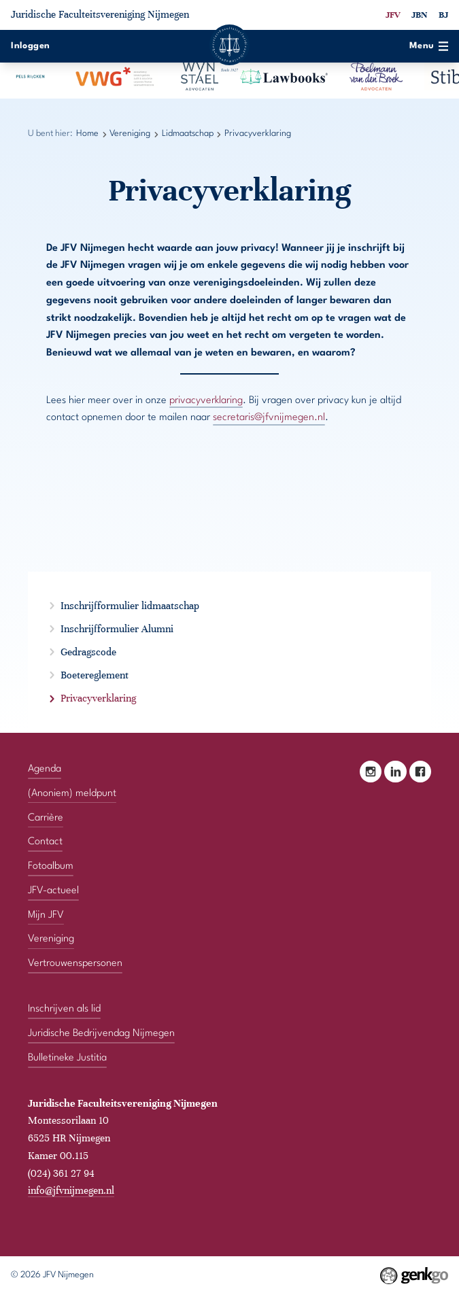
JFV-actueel (53, 891)
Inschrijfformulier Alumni (117, 629)
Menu (428, 46)
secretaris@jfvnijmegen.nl (269, 418)
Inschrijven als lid (64, 1009)
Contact (45, 842)
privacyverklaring (206, 401)
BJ (443, 15)
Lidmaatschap (188, 133)
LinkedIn (395, 771)
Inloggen (30, 45)
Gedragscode (88, 652)
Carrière (45, 818)
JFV (393, 15)
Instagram (370, 771)
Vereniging (129, 133)
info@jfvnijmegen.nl (71, 1190)
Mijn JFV (46, 915)
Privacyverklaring (257, 133)
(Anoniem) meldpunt (72, 794)
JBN (419, 15)
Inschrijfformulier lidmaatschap (130, 606)
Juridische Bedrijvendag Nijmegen (101, 1034)
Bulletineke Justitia (67, 1058)
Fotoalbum (50, 866)
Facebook (420, 771)
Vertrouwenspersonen (75, 964)
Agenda (44, 769)
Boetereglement (95, 675)
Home (87, 133)
